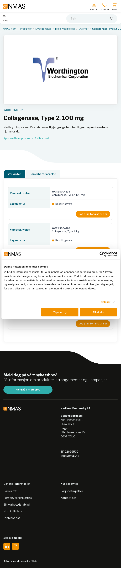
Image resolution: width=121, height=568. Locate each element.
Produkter (26, 29)
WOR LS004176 (61, 228)
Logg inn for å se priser (93, 214)
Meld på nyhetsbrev (28, 389)
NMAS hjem (9, 29)
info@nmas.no (70, 455)
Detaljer (106, 301)
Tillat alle (98, 312)
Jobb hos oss (11, 518)
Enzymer (83, 29)
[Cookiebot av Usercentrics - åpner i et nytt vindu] (102, 254)
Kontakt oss (68, 498)
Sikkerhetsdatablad (43, 174)
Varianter (14, 174)
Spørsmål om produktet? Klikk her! (26, 138)
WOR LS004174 (61, 191)
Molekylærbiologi (65, 29)
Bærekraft (10, 491)
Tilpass (59, 312)
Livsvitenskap (43, 29)
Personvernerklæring (17, 498)
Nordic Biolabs (13, 511)
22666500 (71, 451)
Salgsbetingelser (72, 491)
